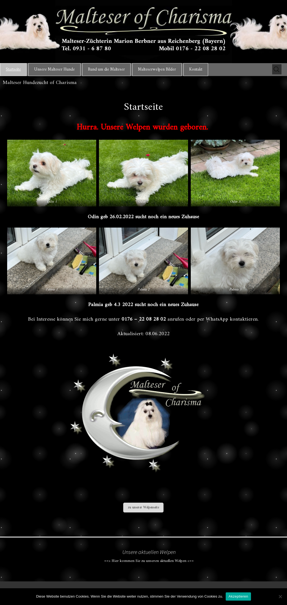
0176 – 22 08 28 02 (144, 319)
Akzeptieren (238, 596)
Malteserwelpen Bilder (157, 69)
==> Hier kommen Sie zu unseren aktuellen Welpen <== (149, 559)
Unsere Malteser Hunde (54, 69)
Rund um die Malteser (106, 69)
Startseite (13, 69)
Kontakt (195, 69)
